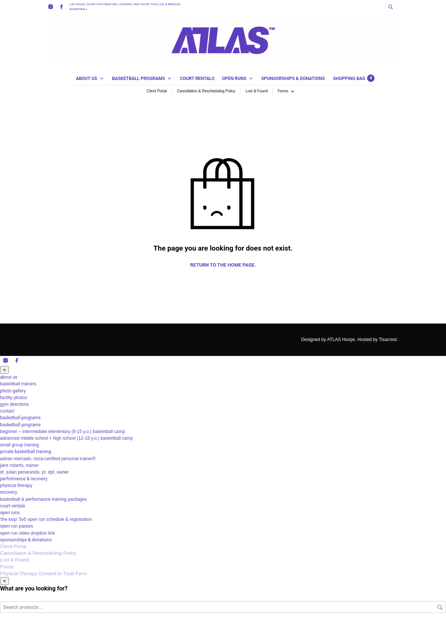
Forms (283, 91)
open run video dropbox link (27, 533)
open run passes (16, 526)
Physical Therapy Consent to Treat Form (43, 573)
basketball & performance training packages (43, 499)
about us (86, 78)
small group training (19, 445)
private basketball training (25, 451)
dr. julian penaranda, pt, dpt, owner (34, 472)
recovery (8, 492)
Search (440, 607)
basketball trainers (18, 383)
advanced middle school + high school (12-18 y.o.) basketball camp (66, 438)
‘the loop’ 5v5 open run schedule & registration (46, 519)
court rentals (197, 78)
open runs (234, 78)
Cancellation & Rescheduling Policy (206, 91)
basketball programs (138, 78)
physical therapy (16, 485)
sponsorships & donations (293, 78)
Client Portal (157, 91)
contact (7, 411)
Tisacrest (387, 339)
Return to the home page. (223, 265)
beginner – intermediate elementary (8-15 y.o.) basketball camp (62, 431)
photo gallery (13, 391)
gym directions (14, 404)
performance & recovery (23, 478)
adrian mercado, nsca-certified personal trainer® (48, 458)
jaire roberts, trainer (19, 465)
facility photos (13, 397)
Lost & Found (256, 91)
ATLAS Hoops (341, 339)
